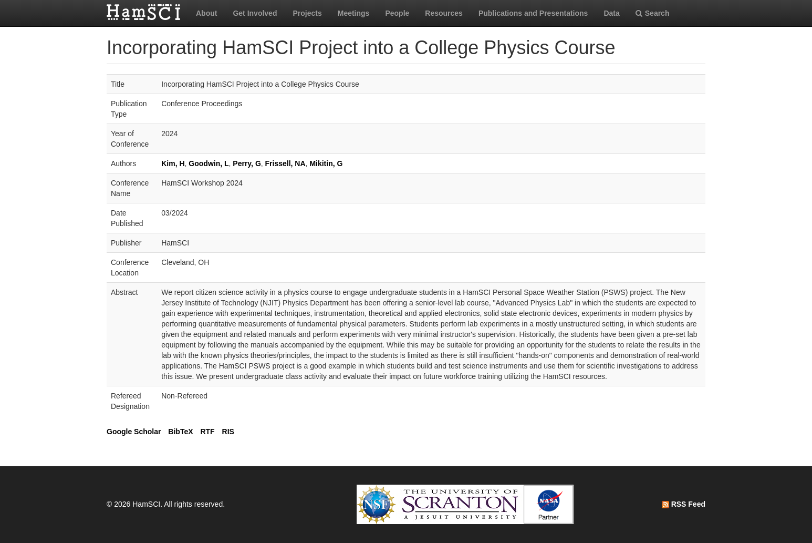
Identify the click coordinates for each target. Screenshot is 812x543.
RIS (228, 431)
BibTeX (180, 431)
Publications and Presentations (533, 13)
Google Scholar (134, 431)
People (397, 13)
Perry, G (247, 163)
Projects (307, 13)
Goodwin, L (208, 163)
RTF (207, 431)
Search (653, 13)
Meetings (354, 13)
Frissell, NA (285, 163)
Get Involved (255, 13)
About (206, 13)
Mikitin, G (325, 163)
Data (611, 13)
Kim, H (172, 163)
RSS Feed (683, 504)
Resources (444, 13)
